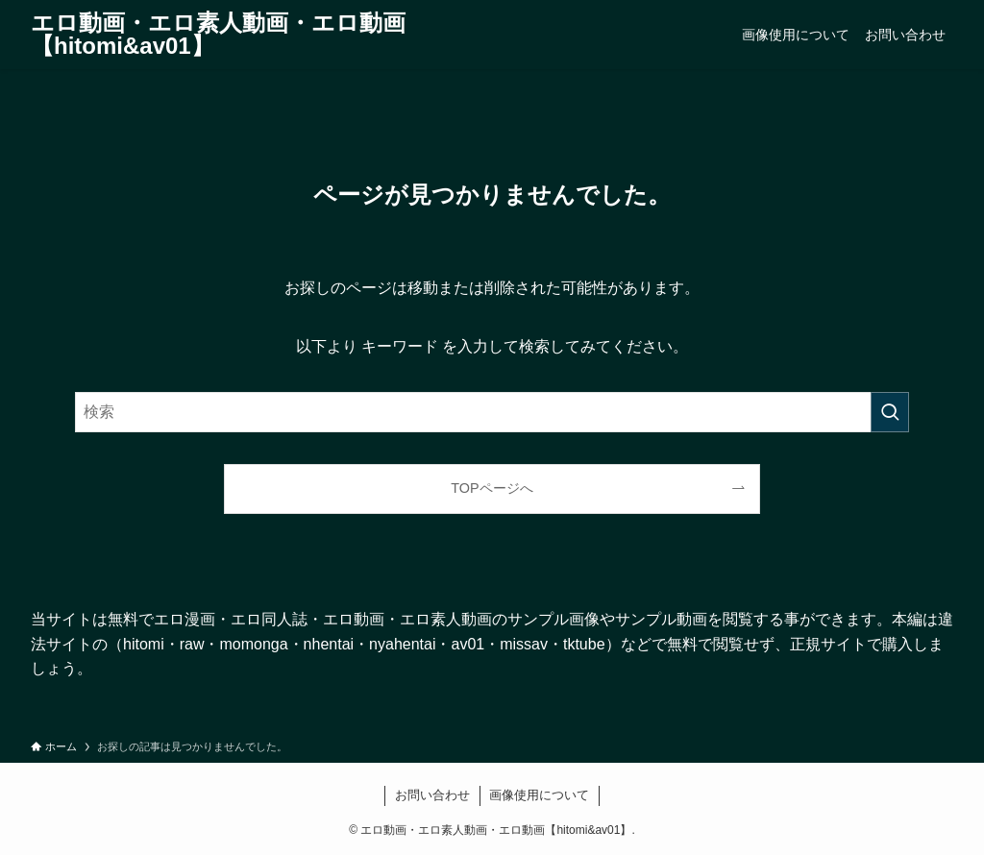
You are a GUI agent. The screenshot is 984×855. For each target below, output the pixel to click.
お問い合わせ (432, 795)
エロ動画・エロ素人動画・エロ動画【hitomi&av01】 (218, 35)
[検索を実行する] (890, 412)
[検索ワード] (492, 412)
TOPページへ (491, 488)
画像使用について (539, 795)
